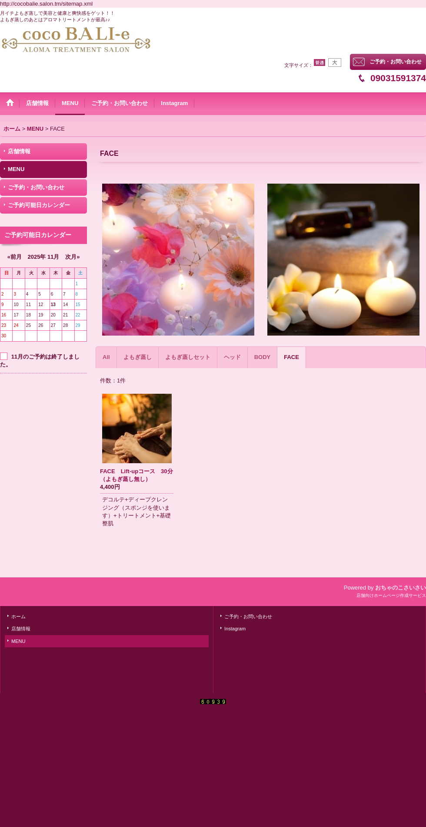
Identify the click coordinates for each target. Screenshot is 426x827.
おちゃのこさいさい (400, 587)
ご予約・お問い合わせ (395, 62)
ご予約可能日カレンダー (39, 205)
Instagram (235, 628)
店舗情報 (19, 151)
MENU (16, 169)
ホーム (18, 616)
